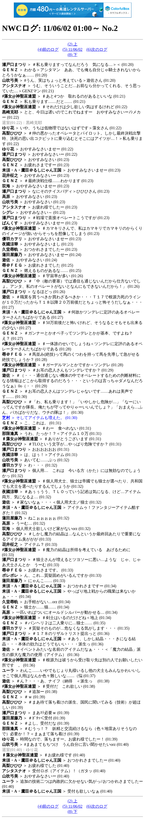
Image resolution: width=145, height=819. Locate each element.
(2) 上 (72, 44)
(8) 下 (72, 55)
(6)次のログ (96, 49)
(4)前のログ (48, 49)
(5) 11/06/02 (72, 49)
